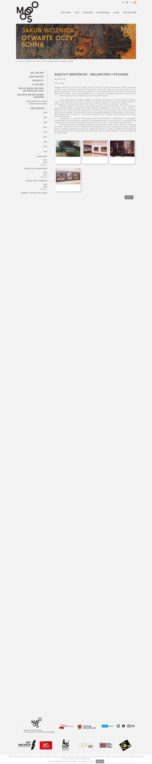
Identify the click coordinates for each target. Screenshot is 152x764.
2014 (45, 175)
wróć (129, 197)
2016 (45, 162)
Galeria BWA (37, 61)
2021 (45, 137)
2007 (45, 184)
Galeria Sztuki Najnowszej (35, 169)
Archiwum (28, 61)
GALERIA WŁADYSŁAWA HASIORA (30, 95)
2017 (45, 160)
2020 (45, 142)
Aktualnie (37, 72)
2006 (45, 187)
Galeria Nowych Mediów (36, 181)
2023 (45, 127)
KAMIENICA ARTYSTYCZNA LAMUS (34, 193)
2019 (45, 147)
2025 (45, 117)
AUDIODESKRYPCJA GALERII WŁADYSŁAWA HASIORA (36, 102)
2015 (45, 172)
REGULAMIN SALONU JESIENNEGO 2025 (31, 89)
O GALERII (38, 84)
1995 (44, 61)
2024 (45, 122)
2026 (45, 113)
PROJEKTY (38, 80)
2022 (45, 132)
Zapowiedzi (36, 76)
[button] (123, 2)
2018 (45, 151)
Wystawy (20, 61)
